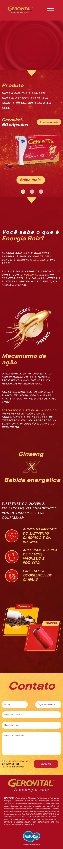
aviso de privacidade (13, 767)
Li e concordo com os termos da (16, 764)
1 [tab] (22, 191)
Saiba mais (30, 180)
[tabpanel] (31, 128)
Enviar (46, 764)
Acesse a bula (48, 122)
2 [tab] (31, 191)
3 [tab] (40, 191)
